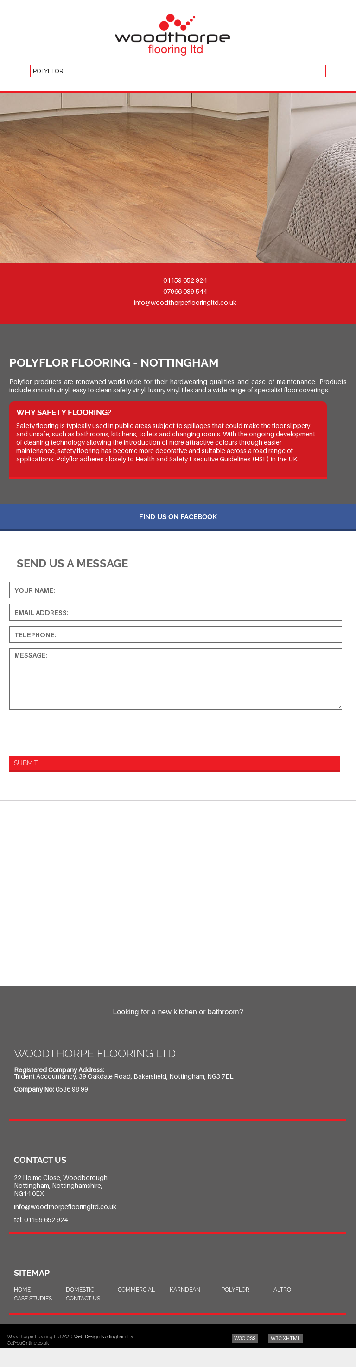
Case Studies (33, 1298)
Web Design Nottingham (100, 1336)
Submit (26, 763)
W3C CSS (244, 1338)
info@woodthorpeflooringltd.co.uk (185, 302)
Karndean (185, 1289)
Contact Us (83, 1298)
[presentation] (72, 731)
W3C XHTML (285, 1338)
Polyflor (235, 1289)
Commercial (136, 1289)
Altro (282, 1289)
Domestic (80, 1289)
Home (22, 1289)
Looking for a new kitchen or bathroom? (178, 1012)
